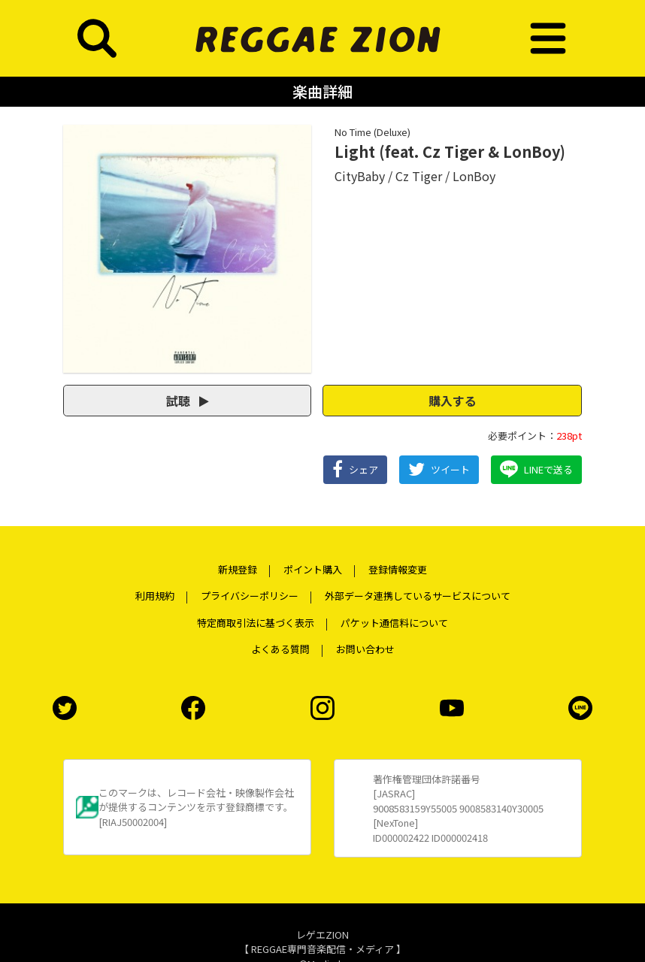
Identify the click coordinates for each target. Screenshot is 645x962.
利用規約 (154, 595)
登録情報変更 (397, 569)
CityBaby (360, 176)
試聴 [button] (187, 401)
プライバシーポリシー (249, 595)
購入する (452, 401)
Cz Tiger (418, 176)
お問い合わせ (365, 649)
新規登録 (237, 569)
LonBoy (474, 176)
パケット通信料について (394, 623)
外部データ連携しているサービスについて (417, 595)
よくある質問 (280, 649)
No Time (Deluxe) (372, 132)
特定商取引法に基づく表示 (255, 623)
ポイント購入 (312, 569)
